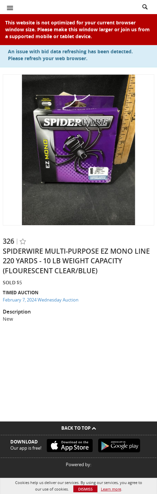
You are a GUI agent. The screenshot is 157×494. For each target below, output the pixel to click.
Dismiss (85, 489)
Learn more (111, 489)
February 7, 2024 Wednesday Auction (40, 300)
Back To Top (78, 428)
